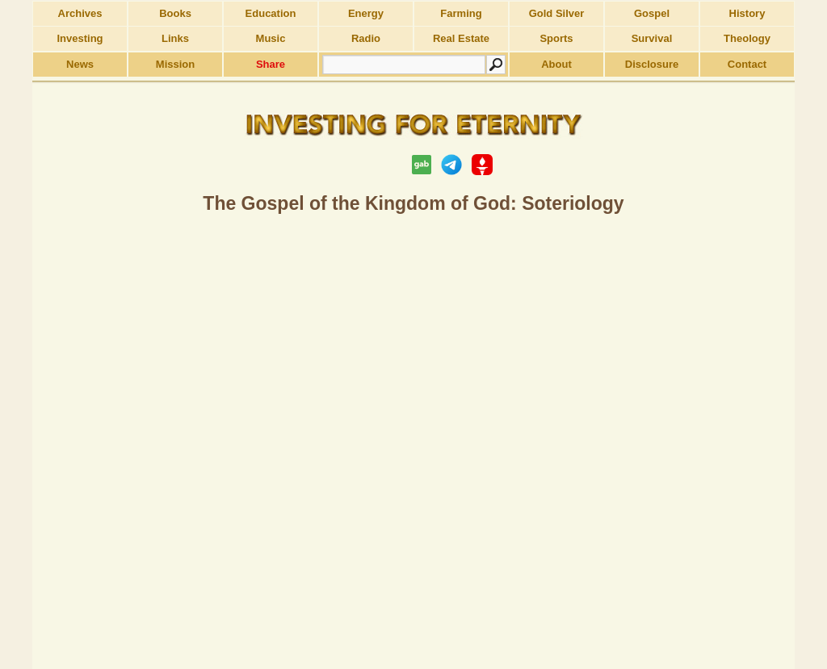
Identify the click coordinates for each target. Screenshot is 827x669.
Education (271, 13)
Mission (175, 64)
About (556, 64)
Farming (460, 13)
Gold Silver (557, 13)
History (747, 13)
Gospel (652, 13)
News (80, 64)
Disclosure (651, 64)
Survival (652, 38)
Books (175, 13)
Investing (80, 38)
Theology (747, 38)
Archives (80, 13)
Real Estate (461, 38)
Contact (747, 64)
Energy (366, 13)
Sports (556, 38)
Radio (365, 38)
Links (175, 38)
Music (271, 38)
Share (270, 64)
